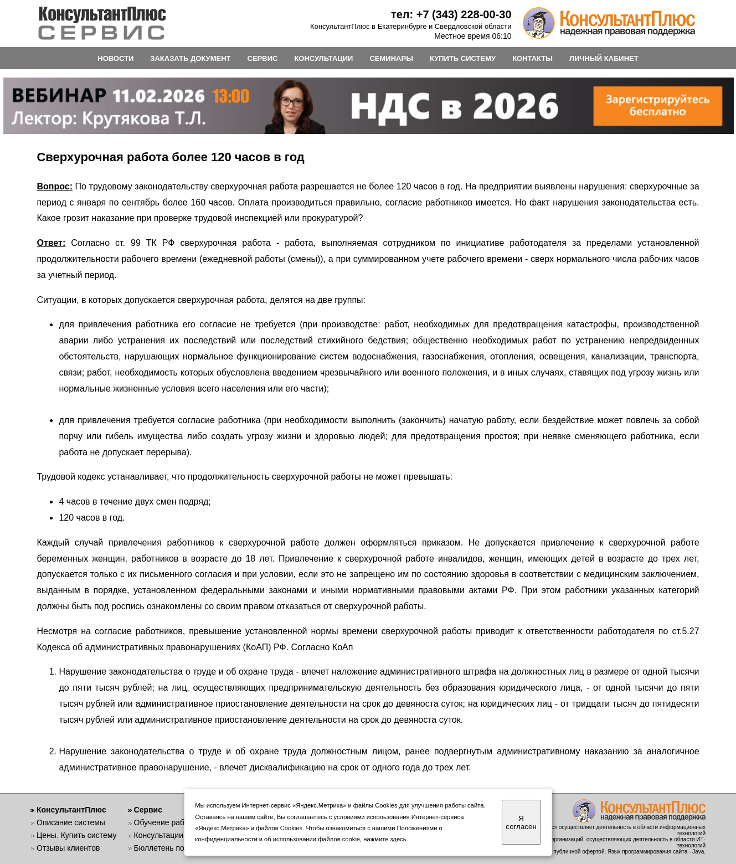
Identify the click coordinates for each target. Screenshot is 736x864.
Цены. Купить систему (77, 835)
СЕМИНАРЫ (391, 58)
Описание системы (71, 822)
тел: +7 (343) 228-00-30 (451, 14)
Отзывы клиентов (68, 848)
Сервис (148, 809)
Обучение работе (165, 822)
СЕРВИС (263, 58)
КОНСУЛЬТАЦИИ (323, 58)
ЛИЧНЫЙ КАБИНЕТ (604, 58)
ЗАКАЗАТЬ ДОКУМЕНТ (190, 58)
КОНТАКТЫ (532, 58)
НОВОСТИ (115, 58)
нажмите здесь (384, 839)
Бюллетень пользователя (179, 848)
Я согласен (521, 822)
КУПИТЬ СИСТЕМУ (463, 58)
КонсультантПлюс (71, 809)
